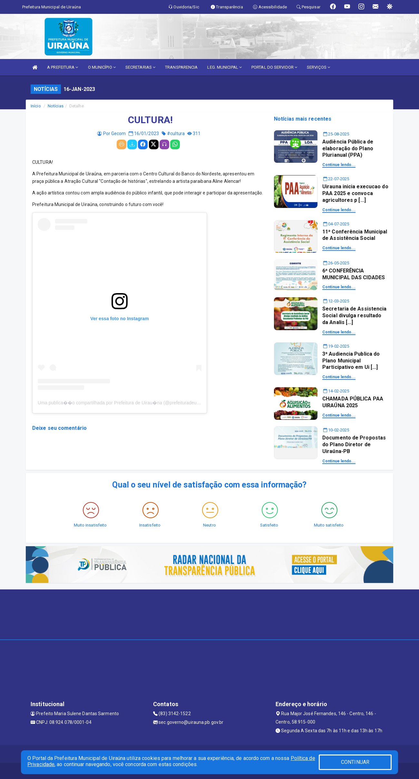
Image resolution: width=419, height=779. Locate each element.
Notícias (55, 106)
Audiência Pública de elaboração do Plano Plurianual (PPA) (347, 148)
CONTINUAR (355, 762)
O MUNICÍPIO (102, 67)
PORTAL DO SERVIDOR (274, 67)
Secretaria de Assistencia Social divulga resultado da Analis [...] (354, 315)
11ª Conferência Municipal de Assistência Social (354, 235)
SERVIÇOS (318, 67)
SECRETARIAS (140, 67)
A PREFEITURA (62, 67)
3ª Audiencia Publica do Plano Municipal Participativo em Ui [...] (351, 360)
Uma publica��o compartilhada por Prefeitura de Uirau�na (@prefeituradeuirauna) (124, 402)
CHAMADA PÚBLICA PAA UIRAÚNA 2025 (352, 402)
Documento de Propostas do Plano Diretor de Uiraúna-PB (354, 444)
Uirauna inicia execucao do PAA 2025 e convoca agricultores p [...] (355, 193)
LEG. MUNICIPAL (224, 67)
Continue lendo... (339, 165)
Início (36, 106)
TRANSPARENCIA (181, 67)
